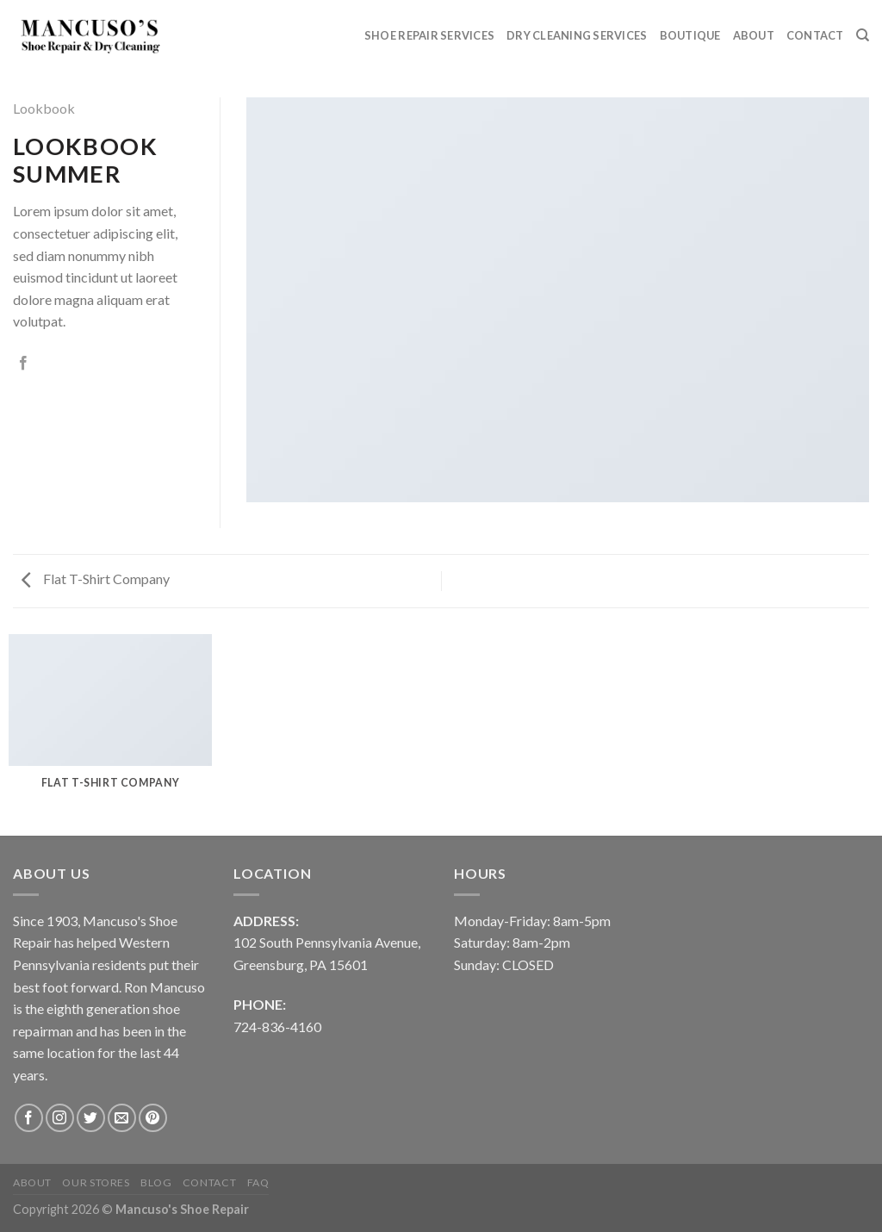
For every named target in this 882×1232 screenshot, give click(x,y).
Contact (815, 35)
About (753, 35)
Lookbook (44, 108)
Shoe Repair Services (429, 35)
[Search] (862, 35)
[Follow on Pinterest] (153, 1118)
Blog (155, 1182)
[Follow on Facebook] (29, 1118)
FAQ (258, 1182)
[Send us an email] (122, 1118)
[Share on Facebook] (23, 363)
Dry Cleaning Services (576, 35)
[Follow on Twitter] (91, 1118)
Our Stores (95, 1182)
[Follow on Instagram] (60, 1118)
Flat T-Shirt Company (96, 578)
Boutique (690, 35)
